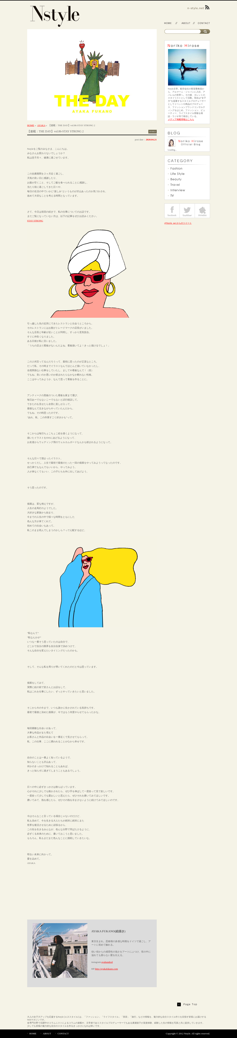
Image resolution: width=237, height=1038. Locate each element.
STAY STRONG (35, 220)
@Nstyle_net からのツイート (178, 223)
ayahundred (107, 962)
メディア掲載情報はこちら (181, 119)
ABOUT (47, 1033)
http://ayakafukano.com (106, 968)
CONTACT (63, 1033)
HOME (30, 125)
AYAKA (41, 125)
